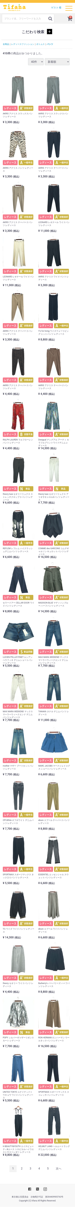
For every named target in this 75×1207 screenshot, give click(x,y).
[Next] (58, 1168)
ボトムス (40, 44)
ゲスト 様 (56, 7)
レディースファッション (22, 44)
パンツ (50, 44)
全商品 (6, 44)
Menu (68, 7)
